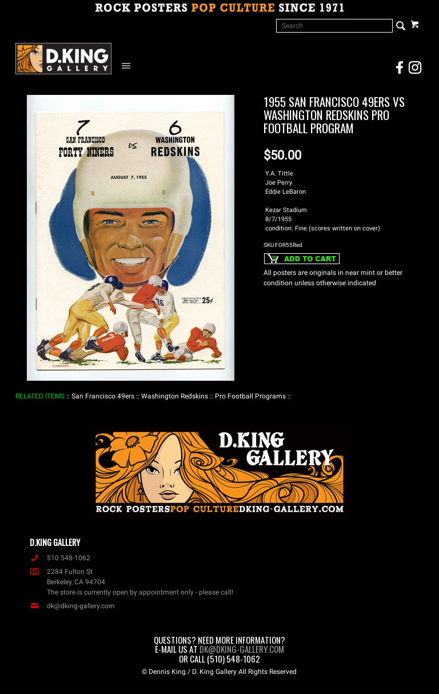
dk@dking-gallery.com (72, 606)
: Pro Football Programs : (250, 396)
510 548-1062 (60, 558)
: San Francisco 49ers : (103, 396)
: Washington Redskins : (174, 396)
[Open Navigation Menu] (128, 65)
